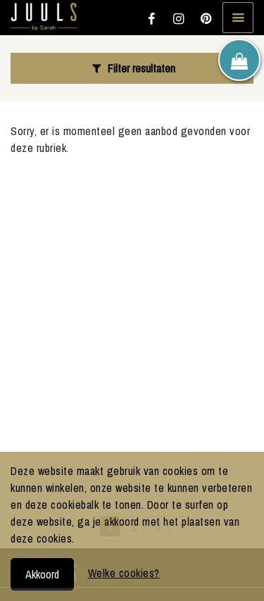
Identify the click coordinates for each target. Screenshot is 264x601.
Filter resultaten (132, 68)
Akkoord (42, 574)
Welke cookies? (124, 573)
